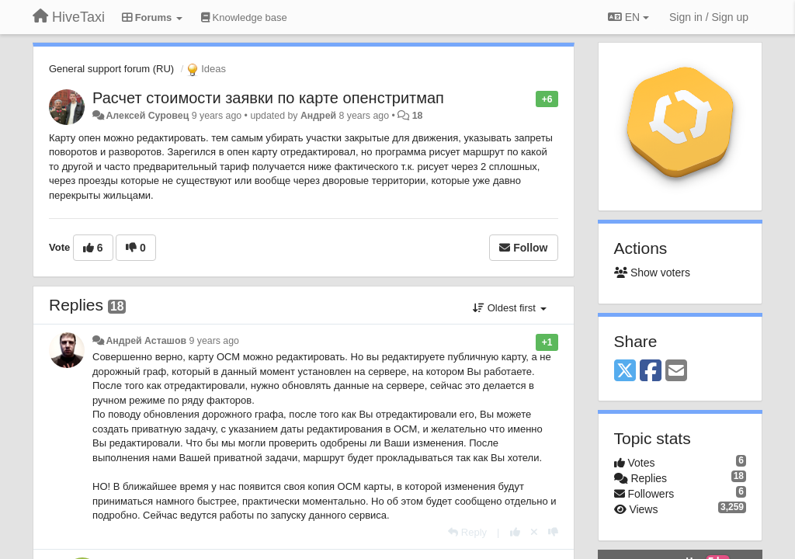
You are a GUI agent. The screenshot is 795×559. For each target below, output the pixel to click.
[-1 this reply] (553, 532)
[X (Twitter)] (625, 371)
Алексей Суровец (147, 115)
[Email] (676, 371)
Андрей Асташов (146, 340)
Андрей (318, 115)
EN (628, 17)
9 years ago (214, 340)
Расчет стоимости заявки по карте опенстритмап (268, 97)
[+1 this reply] (515, 532)
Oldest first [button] (509, 308)
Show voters (652, 272)
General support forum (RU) (111, 69)
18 (417, 115)
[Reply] (467, 532)
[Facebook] (650, 371)
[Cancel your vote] (534, 532)
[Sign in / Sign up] (709, 17)
